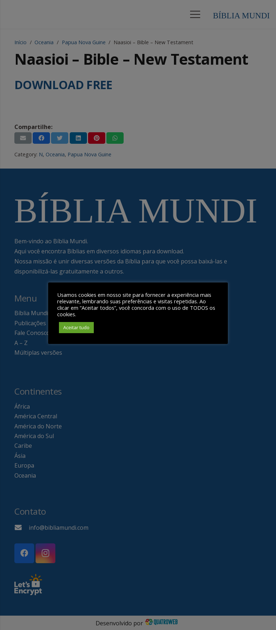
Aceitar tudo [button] (76, 327)
